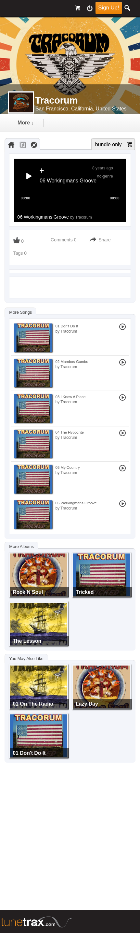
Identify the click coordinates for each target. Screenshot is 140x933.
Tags (18, 253)
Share (104, 239)
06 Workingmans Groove (54, 217)
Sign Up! (108, 8)
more (25, 122)
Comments (62, 239)
